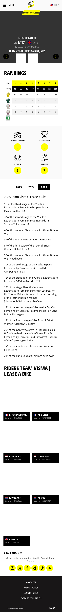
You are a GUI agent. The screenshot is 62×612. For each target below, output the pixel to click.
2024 (31, 187)
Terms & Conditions (15, 608)
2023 (19, 187)
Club (11, 5)
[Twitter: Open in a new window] (20, 568)
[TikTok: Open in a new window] (42, 568)
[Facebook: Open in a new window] (27, 568)
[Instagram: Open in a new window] (12, 568)
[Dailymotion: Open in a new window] (34, 568)
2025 (44, 187)
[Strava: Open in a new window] (49, 568)
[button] (54, 5)
